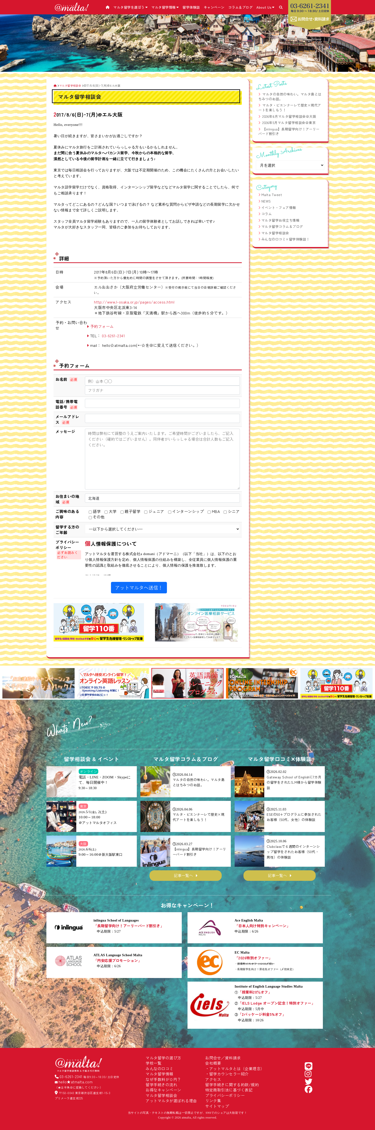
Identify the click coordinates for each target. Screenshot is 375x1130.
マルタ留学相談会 (275, 232)
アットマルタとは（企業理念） (237, 1068)
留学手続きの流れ (161, 1084)
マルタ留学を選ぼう (130, 7)
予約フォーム (102, 326)
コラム (266, 213)
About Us (265, 7)
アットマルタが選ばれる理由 (171, 1100)
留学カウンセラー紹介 (229, 1074)
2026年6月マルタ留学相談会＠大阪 (289, 116)
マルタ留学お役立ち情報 (280, 220)
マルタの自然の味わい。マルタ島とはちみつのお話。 (289, 96)
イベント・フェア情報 (278, 207)
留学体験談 (191, 7)
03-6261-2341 (113, 335)
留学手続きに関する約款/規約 (232, 1084)
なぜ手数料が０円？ (163, 1079)
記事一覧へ (183, 875)
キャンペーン (214, 7)
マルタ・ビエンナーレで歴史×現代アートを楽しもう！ (289, 107)
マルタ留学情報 (165, 7)
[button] (8, 684)
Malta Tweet (271, 194)
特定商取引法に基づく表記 (229, 1090)
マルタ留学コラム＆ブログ (282, 226)
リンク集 (213, 1100)
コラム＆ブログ (240, 7)
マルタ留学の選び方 (163, 1058)
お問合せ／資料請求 (223, 1058)
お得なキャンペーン (163, 1090)
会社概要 (213, 1063)
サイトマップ (217, 1106)
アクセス (213, 1079)
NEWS (266, 201)
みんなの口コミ (159, 1068)
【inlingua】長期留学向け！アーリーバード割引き (289, 131)
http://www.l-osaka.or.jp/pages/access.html (134, 302)
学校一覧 (153, 1063)
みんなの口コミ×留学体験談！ (285, 239)
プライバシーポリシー (225, 1095)
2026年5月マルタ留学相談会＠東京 (289, 122)
